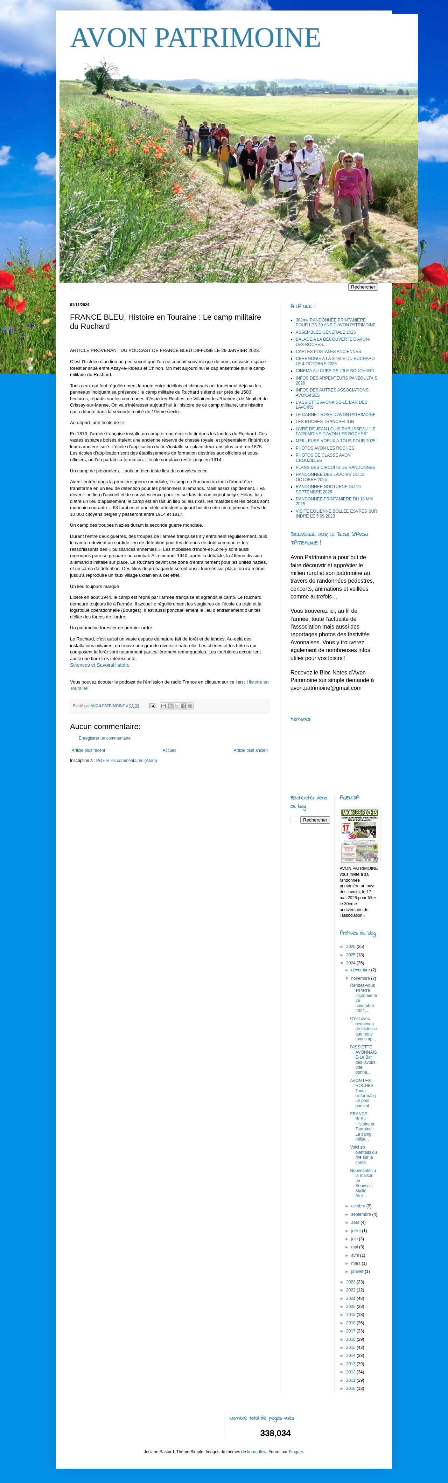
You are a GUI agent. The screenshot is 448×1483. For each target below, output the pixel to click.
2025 (351, 954)
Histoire (121, 665)
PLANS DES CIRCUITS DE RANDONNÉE (335, 467)
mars (356, 1263)
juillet (356, 1230)
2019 (351, 1314)
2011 (351, 1380)
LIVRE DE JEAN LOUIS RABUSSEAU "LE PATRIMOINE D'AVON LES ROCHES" (336, 431)
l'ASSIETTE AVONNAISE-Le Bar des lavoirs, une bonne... (363, 1060)
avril (355, 1255)
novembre (361, 978)
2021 (351, 1298)
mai (355, 1247)
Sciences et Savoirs (91, 665)
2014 (351, 1355)
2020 (351, 1306)
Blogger (296, 1451)
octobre (358, 1206)
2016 (351, 1339)
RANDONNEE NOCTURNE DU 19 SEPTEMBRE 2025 (328, 489)
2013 (351, 1363)
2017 (351, 1331)
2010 (351, 1388)
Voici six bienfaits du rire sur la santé (363, 1155)
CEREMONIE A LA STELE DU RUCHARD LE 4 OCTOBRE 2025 (335, 361)
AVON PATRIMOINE (195, 37)
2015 (351, 1347)
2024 (351, 963)
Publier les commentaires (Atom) (126, 760)
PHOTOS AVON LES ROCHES (325, 448)
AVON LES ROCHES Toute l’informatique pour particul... (363, 1093)
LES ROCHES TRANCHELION (325, 421)
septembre (361, 1214)
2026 (351, 946)
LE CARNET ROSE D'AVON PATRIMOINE (336, 414)
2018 (351, 1323)
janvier (358, 1271)
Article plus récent (88, 750)
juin (355, 1238)
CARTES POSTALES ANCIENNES (328, 351)
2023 (351, 1282)
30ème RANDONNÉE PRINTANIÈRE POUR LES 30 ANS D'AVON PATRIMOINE (336, 322)
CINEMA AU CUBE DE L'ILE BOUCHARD (335, 370)
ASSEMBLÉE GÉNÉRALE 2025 (326, 332)
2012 (351, 1372)
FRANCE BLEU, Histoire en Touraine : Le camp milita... (362, 1126)
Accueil (169, 750)
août (355, 1222)
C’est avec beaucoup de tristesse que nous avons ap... (363, 1028)
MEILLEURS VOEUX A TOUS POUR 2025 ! (337, 440)
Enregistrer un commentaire (105, 738)
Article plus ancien (251, 750)
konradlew (256, 1451)
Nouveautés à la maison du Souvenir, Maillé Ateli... (363, 1183)
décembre (361, 970)
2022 (351, 1290)
